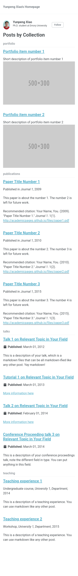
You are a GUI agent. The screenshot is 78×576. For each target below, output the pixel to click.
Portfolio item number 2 (23, 114)
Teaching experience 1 (22, 481)
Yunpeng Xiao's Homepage (21, 7)
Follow (57, 25)
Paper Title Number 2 (21, 233)
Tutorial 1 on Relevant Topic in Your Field (38, 377)
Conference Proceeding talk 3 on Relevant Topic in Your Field (31, 436)
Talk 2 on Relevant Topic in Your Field (35, 405)
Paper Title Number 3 (21, 284)
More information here (18, 393)
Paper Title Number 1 (21, 181)
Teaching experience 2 (22, 519)
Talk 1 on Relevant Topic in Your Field (35, 339)
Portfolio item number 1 (23, 51)
